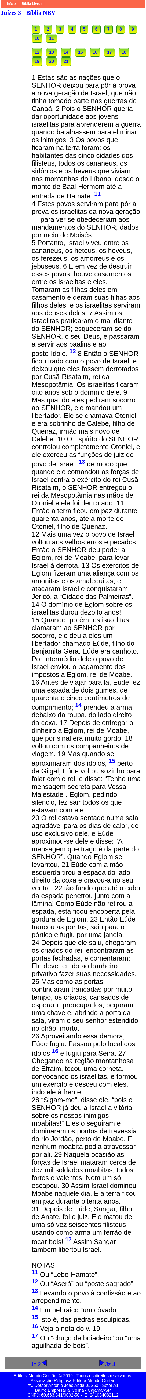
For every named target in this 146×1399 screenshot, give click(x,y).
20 (51, 61)
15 (80, 52)
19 (37, 61)
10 (37, 38)
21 (66, 61)
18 (124, 52)
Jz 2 (39, 1364)
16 (95, 52)
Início (11, 4)
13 (51, 52)
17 (109, 52)
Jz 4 (106, 1364)
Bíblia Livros (32, 4)
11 (51, 38)
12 (37, 52)
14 (66, 52)
